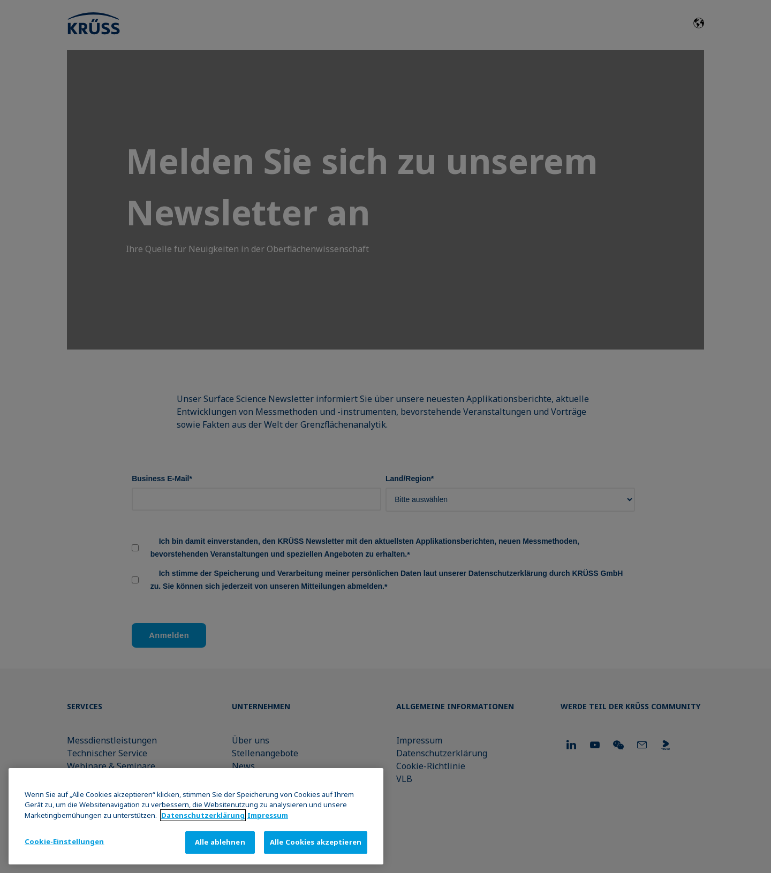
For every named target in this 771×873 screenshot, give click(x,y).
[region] (196, 816)
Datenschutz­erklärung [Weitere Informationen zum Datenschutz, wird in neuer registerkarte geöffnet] (203, 815)
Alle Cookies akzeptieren (315, 842)
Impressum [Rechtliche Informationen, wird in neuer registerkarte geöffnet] (267, 815)
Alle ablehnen (220, 842)
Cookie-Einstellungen (64, 841)
